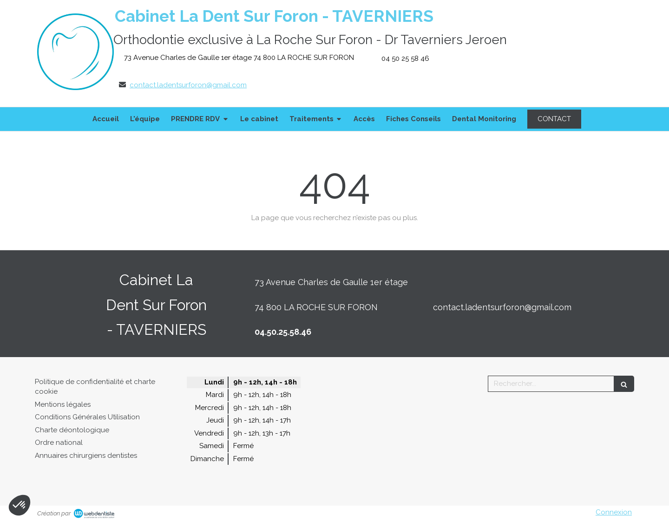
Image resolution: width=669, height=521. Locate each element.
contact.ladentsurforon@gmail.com (188, 85)
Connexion (614, 512)
